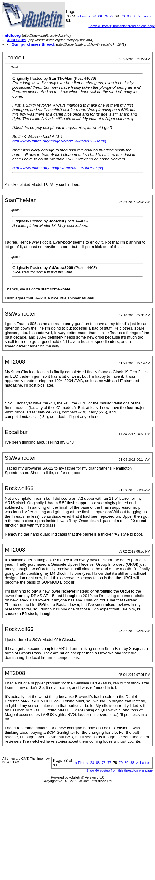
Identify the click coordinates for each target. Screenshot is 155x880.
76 (106, 16)
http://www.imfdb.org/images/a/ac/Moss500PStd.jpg (57, 168)
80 (129, 16)
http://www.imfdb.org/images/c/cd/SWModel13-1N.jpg (59, 141)
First (82, 16)
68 (100, 16)
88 (134, 16)
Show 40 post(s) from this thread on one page (121, 26)
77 (111, 16)
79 (123, 16)
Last (147, 16)
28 (94, 16)
